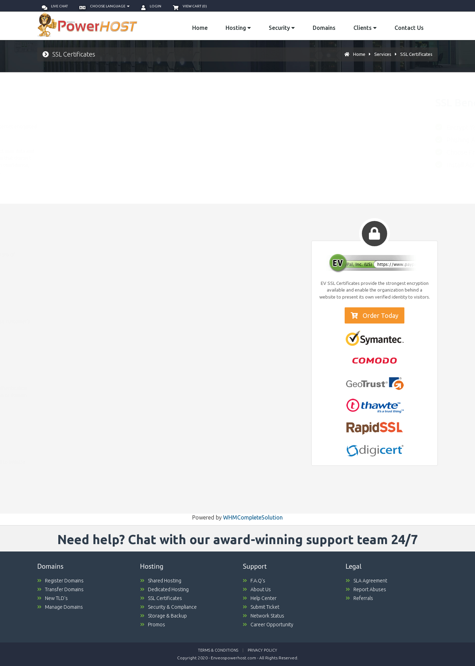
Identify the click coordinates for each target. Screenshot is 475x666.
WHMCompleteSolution (253, 517)
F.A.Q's (254, 580)
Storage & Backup (163, 616)
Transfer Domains (60, 589)
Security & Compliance (168, 607)
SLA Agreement (366, 580)
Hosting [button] (238, 28)
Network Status (263, 616)
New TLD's (52, 598)
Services (382, 54)
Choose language (104, 6)
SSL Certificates (416, 54)
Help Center (259, 598)
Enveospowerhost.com (233, 657)
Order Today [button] (374, 315)
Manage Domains (60, 607)
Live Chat (55, 6)
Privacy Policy (262, 650)
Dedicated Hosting (164, 589)
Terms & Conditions (218, 650)
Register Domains (60, 580)
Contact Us (409, 28)
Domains (324, 28)
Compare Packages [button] (66, 276)
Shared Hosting (160, 580)
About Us (257, 589)
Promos (152, 624)
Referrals (359, 598)
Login (151, 6)
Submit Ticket (261, 607)
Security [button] (282, 28)
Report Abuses (366, 589)
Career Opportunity (268, 624)
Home (200, 28)
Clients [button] (365, 28)
